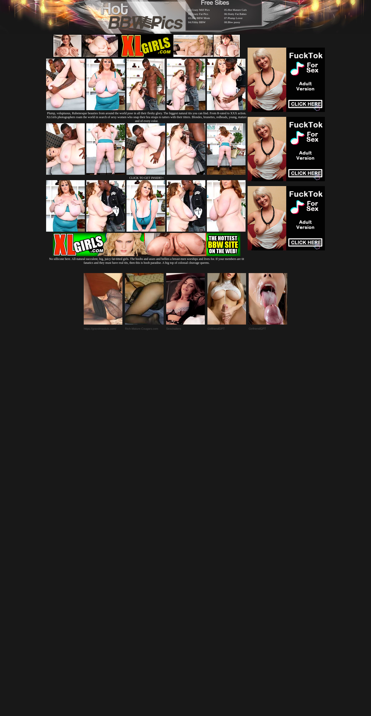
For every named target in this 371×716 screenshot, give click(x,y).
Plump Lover (235, 18)
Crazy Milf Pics (201, 9)
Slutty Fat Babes (237, 13)
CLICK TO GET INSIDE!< (146, 178)
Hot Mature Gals (237, 9)
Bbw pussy (234, 22)
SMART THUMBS (194, 591)
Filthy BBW (199, 22)
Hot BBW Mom (201, 18)
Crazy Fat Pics (200, 13)
